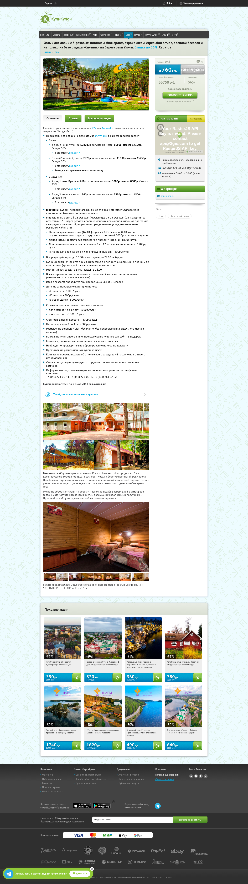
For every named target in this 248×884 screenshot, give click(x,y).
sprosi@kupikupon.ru (167, 774)
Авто (96, 34)
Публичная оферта (128, 783)
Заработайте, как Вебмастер (91, 779)
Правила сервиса (51, 787)
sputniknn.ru (167, 195)
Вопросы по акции (99, 118)
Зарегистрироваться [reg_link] (193, 3)
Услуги (138, 34)
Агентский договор (128, 774)
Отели (166, 34)
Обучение (106, 34)
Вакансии (47, 783)
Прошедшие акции (86, 783)
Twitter (201, 776)
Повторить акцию (180, 95)
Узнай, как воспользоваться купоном (76, 394)
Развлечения (83, 34)
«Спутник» (101, 135)
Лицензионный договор (131, 779)
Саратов (49, 3)
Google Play (101, 806)
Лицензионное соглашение (174, 152)
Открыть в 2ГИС (195, 151)
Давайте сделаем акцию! (89, 774)
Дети (175, 34)
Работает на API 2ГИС (176, 150)
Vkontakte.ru (196, 776)
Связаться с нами (164, 779)
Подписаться (80, 873)
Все (42, 34)
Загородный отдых (179, 216)
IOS (93, 128)
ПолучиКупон (152, 34)
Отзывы (73, 118)
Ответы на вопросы (52, 791)
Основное (52, 118)
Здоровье (69, 34)
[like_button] (198, 62)
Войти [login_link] (169, 3)
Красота (57, 34)
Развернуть (196, 118)
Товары (118, 34)
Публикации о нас (52, 779)
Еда (48, 34)
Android (107, 128)
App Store (82, 806)
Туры (128, 34)
